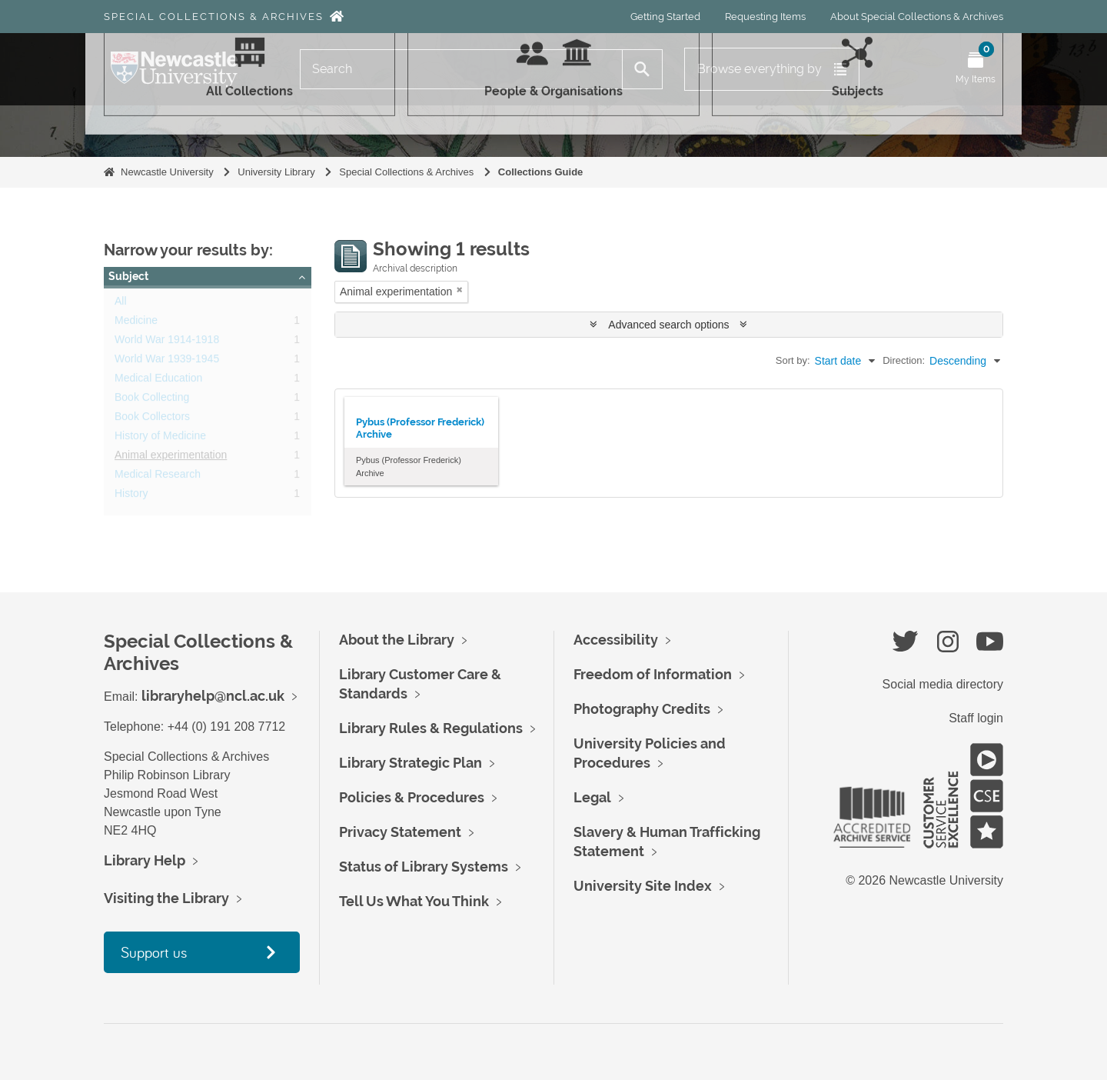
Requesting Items (765, 16)
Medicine (136, 323)
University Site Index (642, 886)
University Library (276, 172)
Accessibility (615, 640)
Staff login (976, 718)
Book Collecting (152, 400)
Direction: (904, 360)
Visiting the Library (166, 898)
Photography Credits (641, 709)
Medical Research (158, 477)
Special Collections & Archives (214, 16)
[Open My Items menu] (975, 69)
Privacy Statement (400, 832)
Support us (154, 952)
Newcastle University (167, 172)
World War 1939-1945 (167, 361)
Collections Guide (540, 172)
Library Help (144, 860)
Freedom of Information (652, 674)
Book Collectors (152, 419)
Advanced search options (668, 324)
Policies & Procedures (411, 797)
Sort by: (793, 360)
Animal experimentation (171, 458)
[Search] (461, 69)
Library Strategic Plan (410, 763)
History (131, 496)
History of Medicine (160, 438)
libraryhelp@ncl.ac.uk (212, 696)
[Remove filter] (460, 289)
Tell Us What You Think (414, 901)
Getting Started (665, 16)
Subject (128, 276)
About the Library (396, 640)
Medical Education (158, 381)
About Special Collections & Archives (916, 16)
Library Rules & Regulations (431, 728)
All (121, 304)
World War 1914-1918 (167, 342)
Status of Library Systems (423, 866)
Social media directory (943, 684)
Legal (592, 797)
